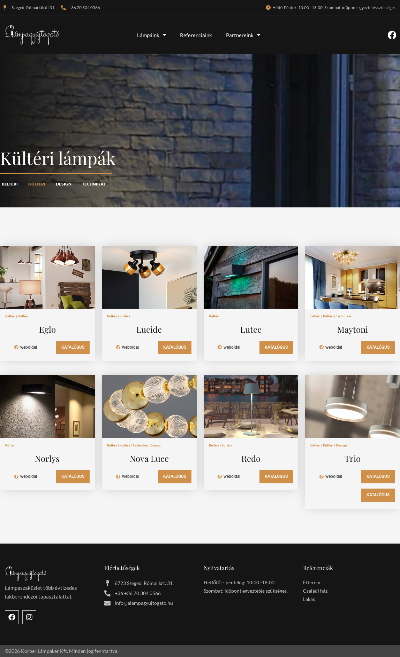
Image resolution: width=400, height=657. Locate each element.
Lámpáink (151, 35)
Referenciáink (196, 35)
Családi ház (315, 592)
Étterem (311, 584)
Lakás (309, 600)
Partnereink (243, 35)
